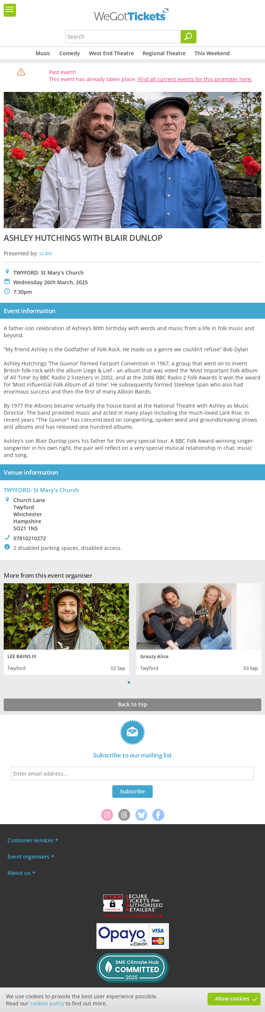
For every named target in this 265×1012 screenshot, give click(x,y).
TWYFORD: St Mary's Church (41, 490)
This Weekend (212, 53)
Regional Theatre (164, 53)
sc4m (45, 253)
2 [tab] (136, 682)
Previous (119, 682)
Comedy (69, 53)
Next (145, 682)
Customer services (30, 840)
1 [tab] (129, 682)
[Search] (188, 36)
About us (18, 872)
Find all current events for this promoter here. (195, 79)
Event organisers (28, 856)
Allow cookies (232, 998)
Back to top (132, 704)
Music (43, 53)
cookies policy (47, 1003)
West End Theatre (111, 53)
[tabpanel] (66, 628)
